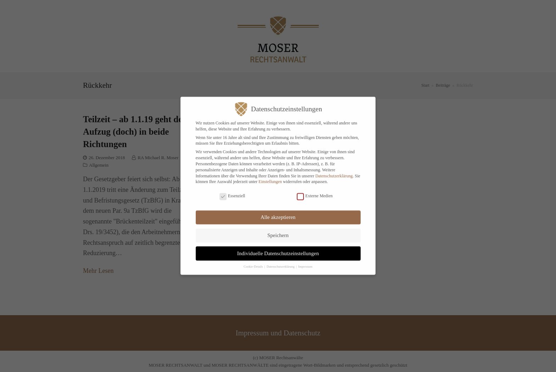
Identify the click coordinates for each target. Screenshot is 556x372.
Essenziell (232, 192)
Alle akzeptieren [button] (278, 213)
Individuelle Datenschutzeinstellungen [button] (278, 249)
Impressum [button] (305, 262)
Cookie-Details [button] (254, 262)
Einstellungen (270, 177)
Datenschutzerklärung (333, 171)
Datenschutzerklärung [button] (281, 262)
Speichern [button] (278, 231)
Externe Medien (315, 192)
